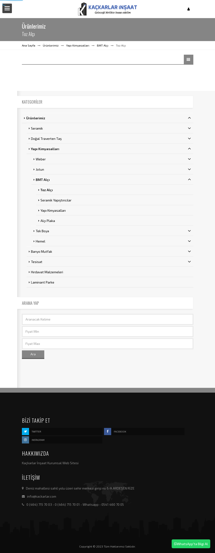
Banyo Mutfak (111, 251)
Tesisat (111, 261)
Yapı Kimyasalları (77, 45)
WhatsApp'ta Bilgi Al (191, 544)
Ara (33, 354)
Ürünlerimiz (51, 45)
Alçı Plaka (47, 221)
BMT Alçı (102, 45)
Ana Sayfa (28, 45)
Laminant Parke (42, 282)
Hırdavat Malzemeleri (47, 272)
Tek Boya (113, 230)
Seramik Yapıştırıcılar (55, 200)
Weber (113, 159)
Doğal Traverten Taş (111, 138)
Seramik (111, 128)
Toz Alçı (46, 190)
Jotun (113, 169)
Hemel (113, 241)
